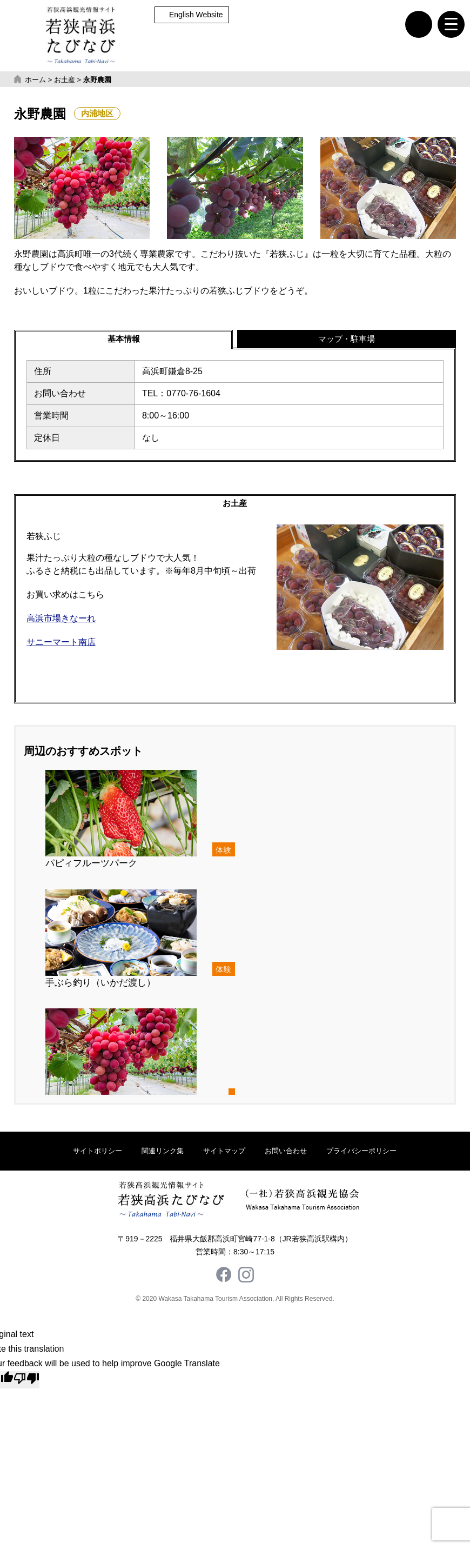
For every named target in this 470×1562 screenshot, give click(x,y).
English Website (196, 14)
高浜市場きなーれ (61, 620)
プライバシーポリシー (361, 1153)
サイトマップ (224, 1153)
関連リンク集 (163, 1153)
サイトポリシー (97, 1153)
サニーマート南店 (61, 644)
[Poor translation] (26, 1382)
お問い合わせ (286, 1153)
